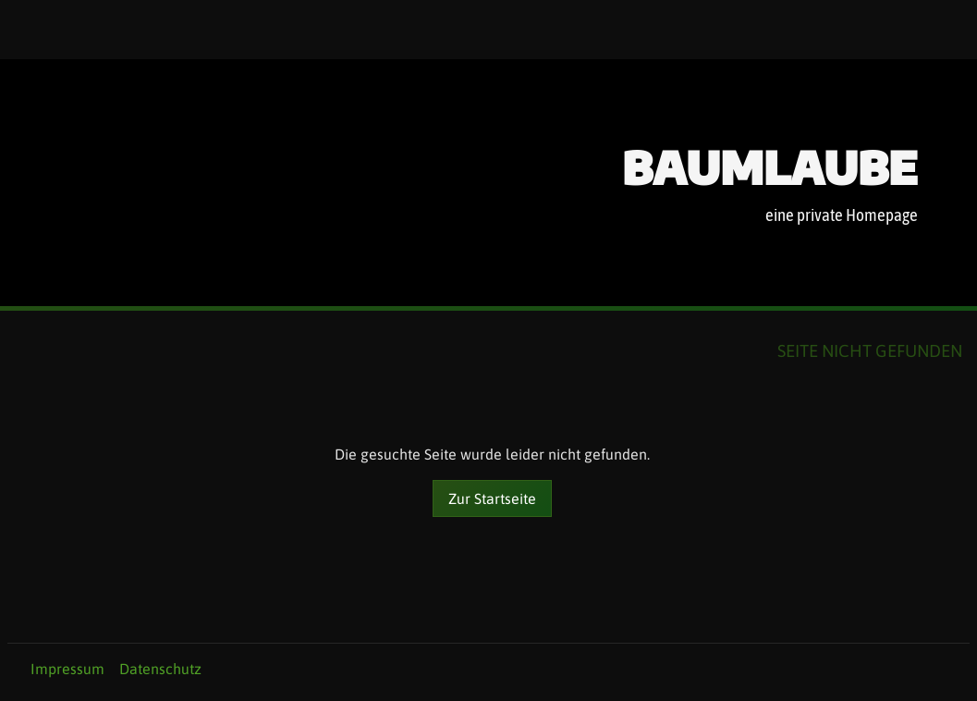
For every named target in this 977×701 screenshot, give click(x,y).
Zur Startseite (492, 498)
